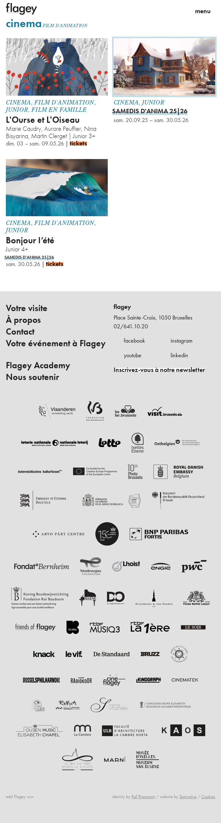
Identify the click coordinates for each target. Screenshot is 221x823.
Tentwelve (188, 797)
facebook (134, 340)
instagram (182, 340)
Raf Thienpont (143, 797)
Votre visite (26, 308)
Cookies (208, 797)
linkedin (179, 355)
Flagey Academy (38, 365)
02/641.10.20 (131, 326)
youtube (132, 355)
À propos (23, 320)
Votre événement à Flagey (56, 343)
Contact (20, 331)
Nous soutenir (32, 377)
